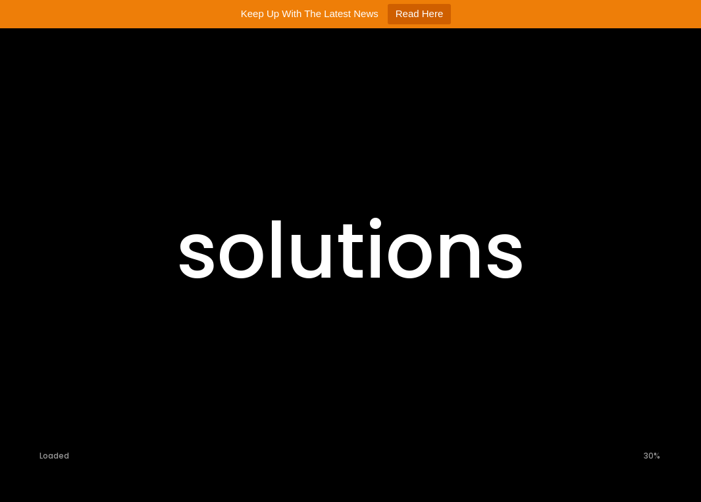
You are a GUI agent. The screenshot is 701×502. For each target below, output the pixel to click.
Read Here (420, 13)
